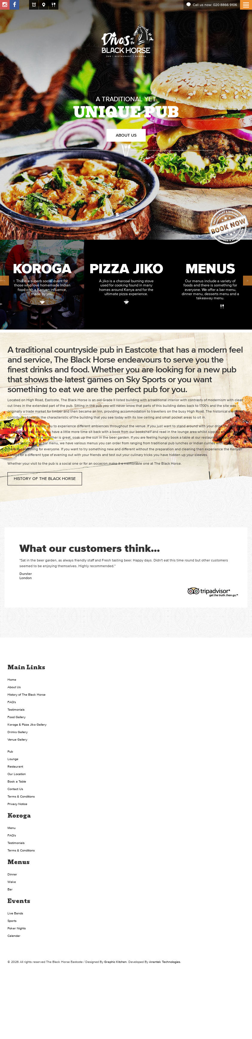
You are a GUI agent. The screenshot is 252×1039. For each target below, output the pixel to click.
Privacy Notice (17, 804)
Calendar (13, 935)
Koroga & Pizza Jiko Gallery (26, 724)
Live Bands (15, 913)
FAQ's (11, 702)
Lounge (12, 759)
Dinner (12, 874)
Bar (10, 889)
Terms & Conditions (21, 796)
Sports (11, 920)
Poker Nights (16, 928)
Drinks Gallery (17, 732)
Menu (11, 828)
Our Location (16, 774)
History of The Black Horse (45, 478)
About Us (126, 135)
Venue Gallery (17, 739)
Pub (10, 751)
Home (11, 679)
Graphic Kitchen (115, 962)
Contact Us (15, 789)
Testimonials (16, 709)
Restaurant (15, 766)
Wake (11, 882)
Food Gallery (16, 717)
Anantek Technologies (164, 962)
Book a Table (16, 781)
